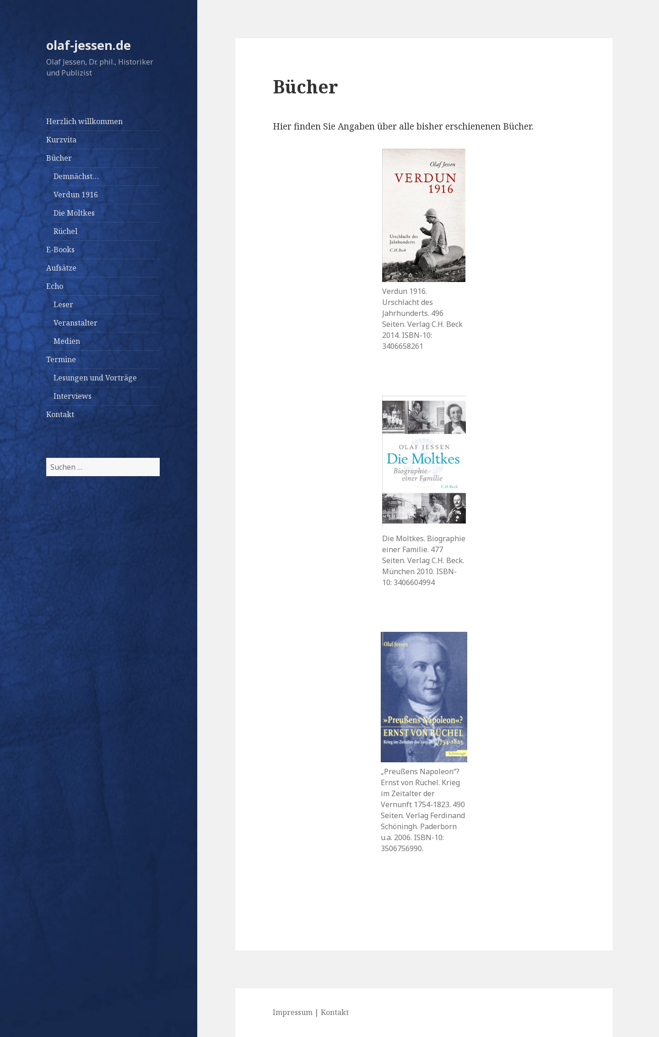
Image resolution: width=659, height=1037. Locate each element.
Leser (63, 304)
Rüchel (65, 231)
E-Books (60, 249)
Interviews (73, 396)
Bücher (59, 158)
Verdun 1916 (76, 195)
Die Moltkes (74, 213)
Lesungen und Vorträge (95, 378)
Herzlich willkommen (84, 121)
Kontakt (60, 414)
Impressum (293, 1012)
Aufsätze (61, 268)
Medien (67, 341)
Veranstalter (75, 323)
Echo (54, 286)
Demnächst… (76, 176)
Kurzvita (61, 140)
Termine (61, 359)
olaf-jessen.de (88, 45)
